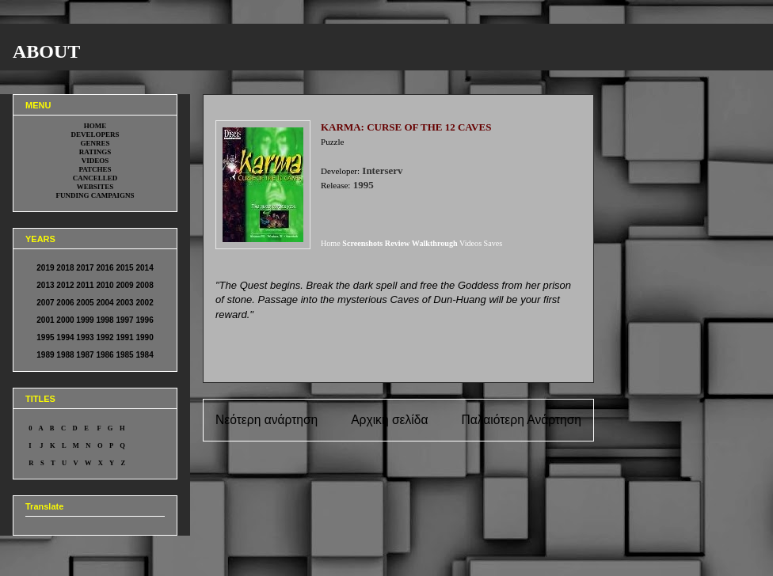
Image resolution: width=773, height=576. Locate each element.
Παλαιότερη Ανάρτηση (521, 419)
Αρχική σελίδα (389, 419)
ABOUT (46, 51)
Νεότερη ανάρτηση (266, 419)
